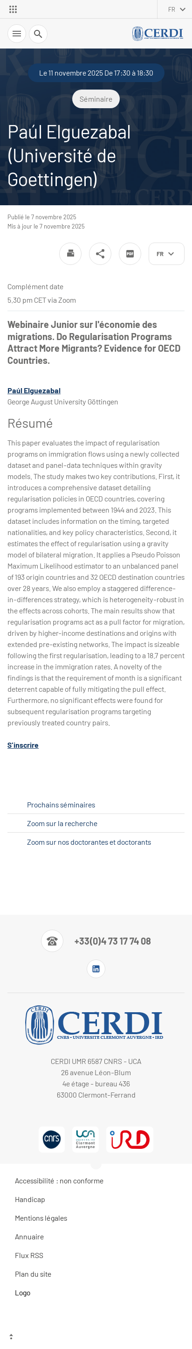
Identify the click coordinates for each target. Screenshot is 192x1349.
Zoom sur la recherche (62, 823)
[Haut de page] (96, 1337)
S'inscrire (23, 744)
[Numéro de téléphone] (96, 941)
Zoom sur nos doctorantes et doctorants (89, 841)
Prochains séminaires (61, 804)
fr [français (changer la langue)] (171, 9)
